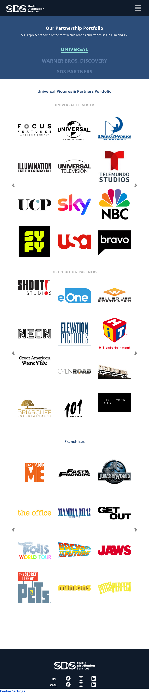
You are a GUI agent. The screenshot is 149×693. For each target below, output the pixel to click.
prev (13, 185)
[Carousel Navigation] (74, 185)
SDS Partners (74, 71)
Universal (74, 49)
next (136, 185)
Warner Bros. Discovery (74, 61)
